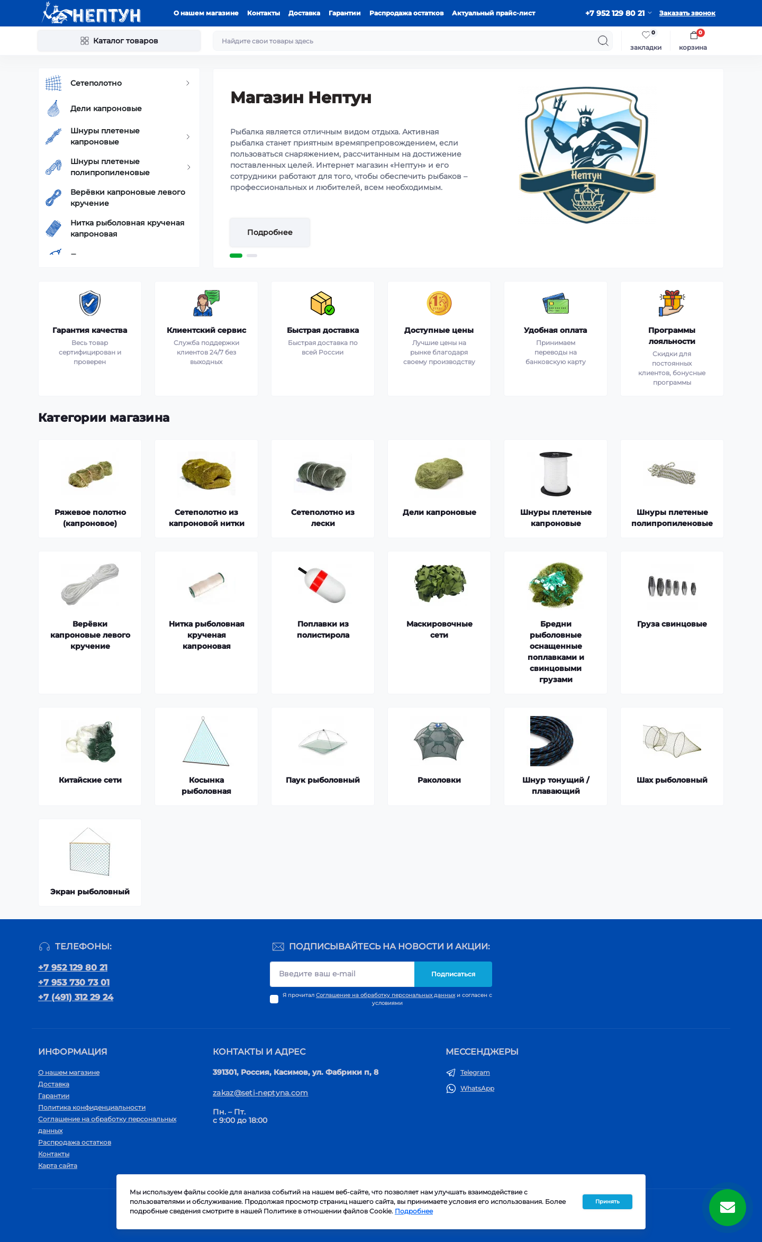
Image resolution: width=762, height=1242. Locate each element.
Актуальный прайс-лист (493, 13)
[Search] (603, 41)
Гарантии (345, 13)
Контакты (263, 13)
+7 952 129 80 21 (72, 968)
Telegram (475, 1072)
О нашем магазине (206, 13)
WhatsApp (477, 1088)
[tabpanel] (468, 168)
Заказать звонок (687, 13)
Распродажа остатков (406, 13)
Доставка (304, 13)
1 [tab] (236, 255)
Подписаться (453, 974)
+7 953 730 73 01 (74, 982)
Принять (607, 1201)
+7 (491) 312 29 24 (75, 997)
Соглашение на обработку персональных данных (385, 995)
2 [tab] (252, 255)
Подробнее (270, 232)
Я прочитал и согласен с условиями (387, 999)
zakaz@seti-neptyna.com (261, 1093)
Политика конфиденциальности (92, 1107)
